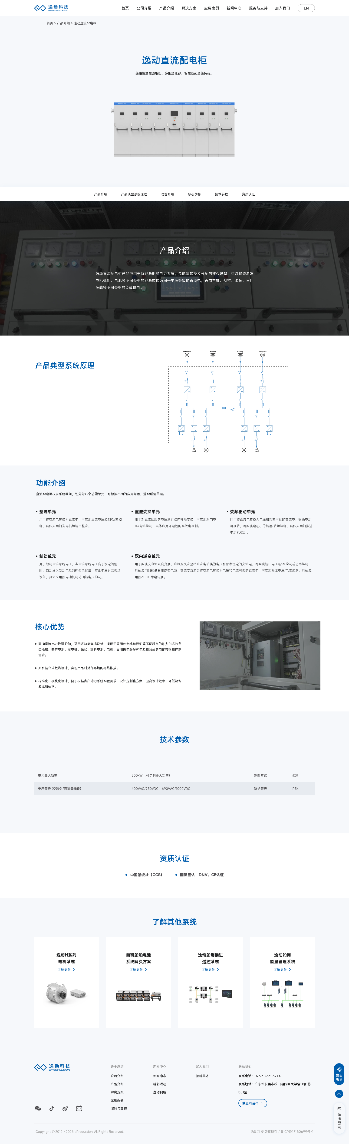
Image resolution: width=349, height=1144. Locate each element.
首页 (125, 8)
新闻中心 (234, 8)
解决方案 (188, 8)
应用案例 (211, 8)
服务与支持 (258, 8)
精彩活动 (159, 1084)
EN (306, 8)
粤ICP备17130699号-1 (296, 1131)
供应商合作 (252, 1103)
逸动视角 (159, 1092)
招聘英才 (202, 1076)
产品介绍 (166, 8)
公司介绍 (144, 8)
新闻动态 (159, 1076)
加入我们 (282, 8)
